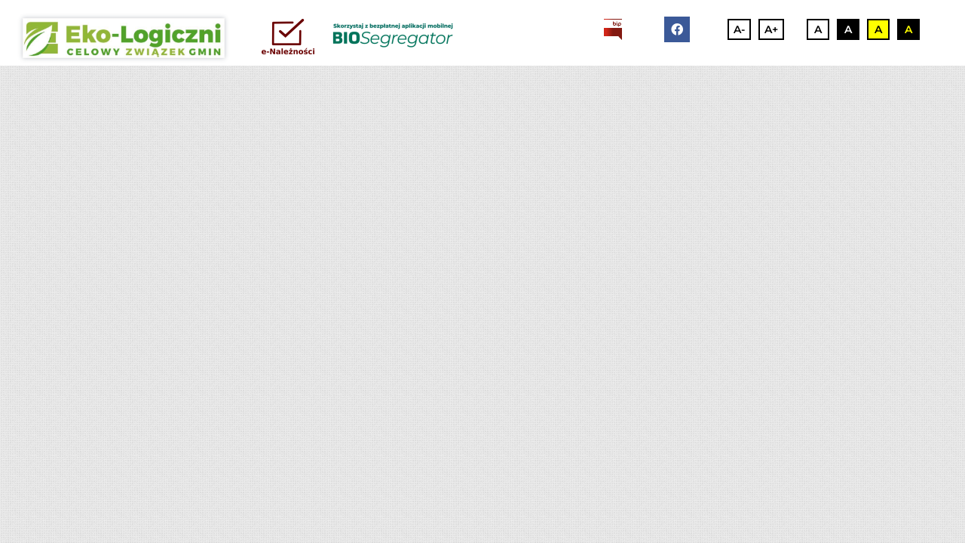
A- (739, 29)
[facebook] (677, 29)
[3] (123, 38)
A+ (771, 29)
